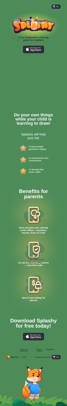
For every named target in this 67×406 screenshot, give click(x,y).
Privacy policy (39, 350)
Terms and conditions (24, 350)
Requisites (50, 349)
